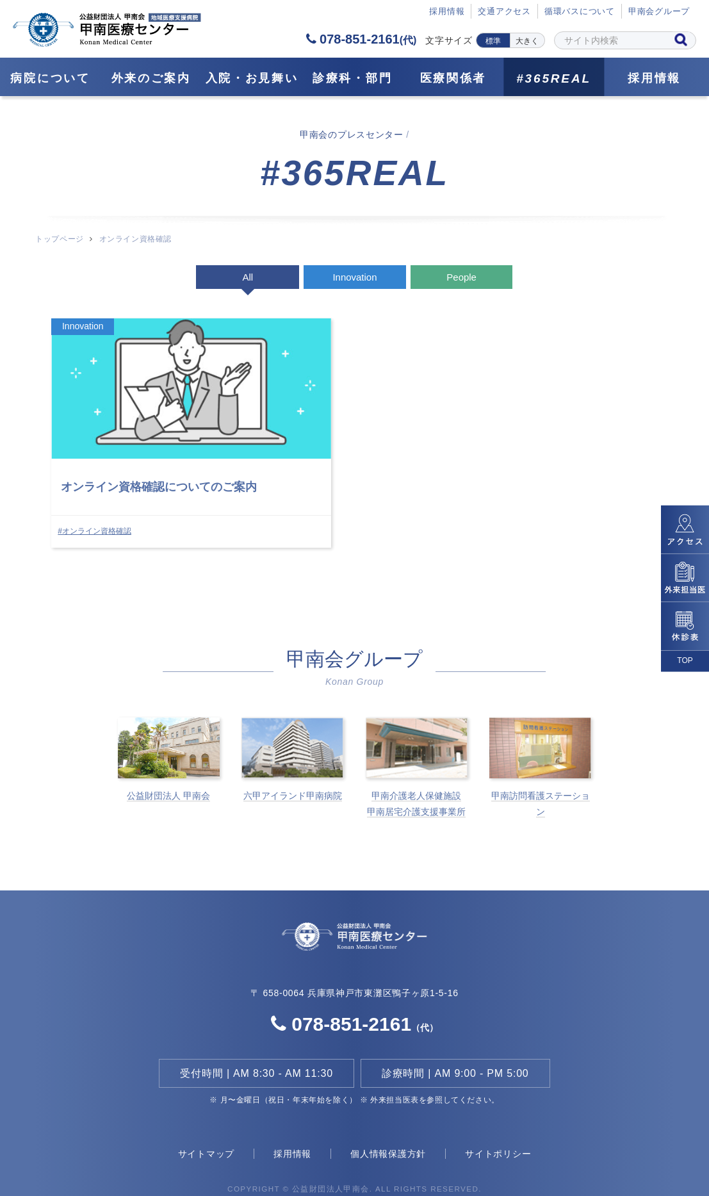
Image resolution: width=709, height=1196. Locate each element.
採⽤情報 (446, 12)
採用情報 (654, 78)
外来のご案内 (151, 78)
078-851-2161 (361, 39)
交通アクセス (504, 12)
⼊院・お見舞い (252, 78)
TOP (684, 660)
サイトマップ (206, 1132)
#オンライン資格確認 (95, 506)
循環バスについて (579, 12)
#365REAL (553, 78)
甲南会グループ (659, 12)
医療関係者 (453, 78)
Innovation (354, 277)
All (247, 277)
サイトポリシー (498, 1132)
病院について (50, 78)
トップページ (59, 239)
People (461, 277)
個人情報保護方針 (388, 1132)
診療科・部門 (352, 78)
